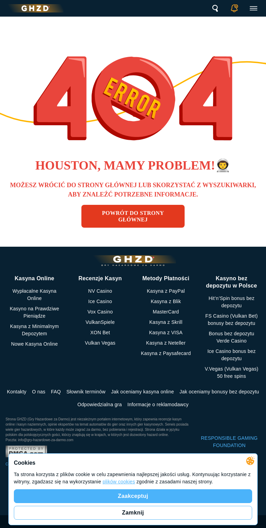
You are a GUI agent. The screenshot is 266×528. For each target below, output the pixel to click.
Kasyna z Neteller (166, 343)
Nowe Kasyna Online (34, 344)
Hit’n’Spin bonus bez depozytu (232, 301)
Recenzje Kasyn (100, 278)
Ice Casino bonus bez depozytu (231, 354)
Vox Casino (100, 312)
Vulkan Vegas (100, 343)
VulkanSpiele (100, 322)
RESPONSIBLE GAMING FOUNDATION (229, 441)
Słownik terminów (86, 391)
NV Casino (100, 291)
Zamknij (133, 513)
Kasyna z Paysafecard (166, 353)
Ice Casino (100, 301)
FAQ (56, 391)
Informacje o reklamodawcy (158, 404)
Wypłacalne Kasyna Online (34, 294)
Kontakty (16, 391)
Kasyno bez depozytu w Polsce (231, 282)
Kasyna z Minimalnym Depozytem (34, 330)
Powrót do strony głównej (133, 216)
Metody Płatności (165, 278)
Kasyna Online (34, 278)
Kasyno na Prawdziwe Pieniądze (34, 312)
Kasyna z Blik (166, 301)
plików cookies (119, 481)
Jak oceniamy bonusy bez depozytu (219, 391)
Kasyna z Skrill (166, 322)
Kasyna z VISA (166, 332)
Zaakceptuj (133, 496)
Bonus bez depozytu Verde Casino (231, 337)
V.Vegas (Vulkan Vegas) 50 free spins (231, 372)
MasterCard (166, 312)
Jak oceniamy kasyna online (142, 391)
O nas (38, 391)
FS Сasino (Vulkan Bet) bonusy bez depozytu (231, 319)
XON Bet (100, 332)
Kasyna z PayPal (166, 291)
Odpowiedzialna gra (100, 404)
